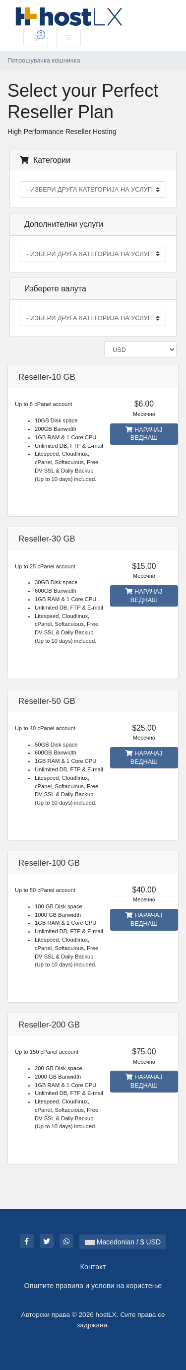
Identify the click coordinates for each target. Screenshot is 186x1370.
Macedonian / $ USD (123, 1242)
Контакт (93, 1267)
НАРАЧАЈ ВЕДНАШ (143, 434)
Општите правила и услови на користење (93, 1286)
